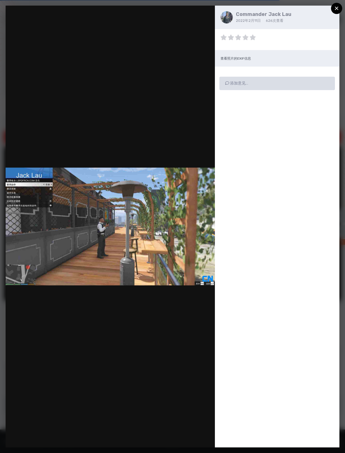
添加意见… (236, 83)
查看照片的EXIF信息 (235, 58)
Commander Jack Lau (263, 14)
